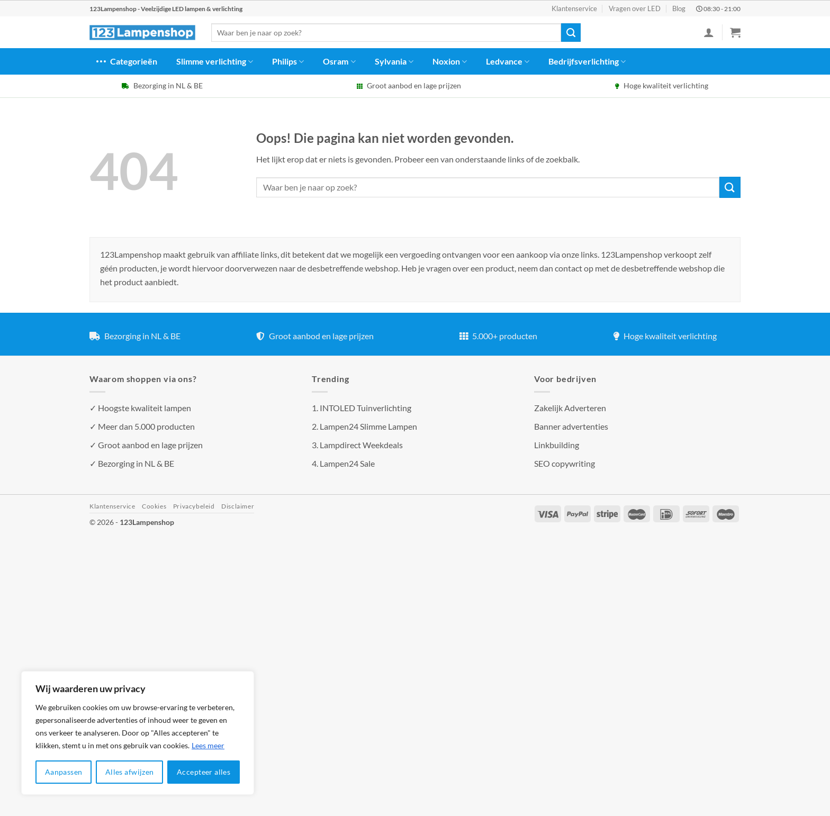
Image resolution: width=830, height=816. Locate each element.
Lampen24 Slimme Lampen (368, 426)
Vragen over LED (635, 8)
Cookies (154, 506)
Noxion (449, 61)
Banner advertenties (571, 426)
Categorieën (126, 61)
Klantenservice (574, 8)
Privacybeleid (194, 506)
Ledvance (507, 61)
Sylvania (394, 61)
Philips (288, 61)
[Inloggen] (708, 32)
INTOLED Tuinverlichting (365, 408)
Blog (678, 8)
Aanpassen (64, 771)
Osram (339, 61)
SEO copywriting (564, 463)
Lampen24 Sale (347, 463)
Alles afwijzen (129, 771)
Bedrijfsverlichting (587, 61)
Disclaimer (237, 506)
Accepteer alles (203, 771)
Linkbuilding (556, 445)
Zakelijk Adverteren (570, 408)
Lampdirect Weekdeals (361, 445)
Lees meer (208, 745)
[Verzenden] (570, 32)
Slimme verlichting (214, 61)
